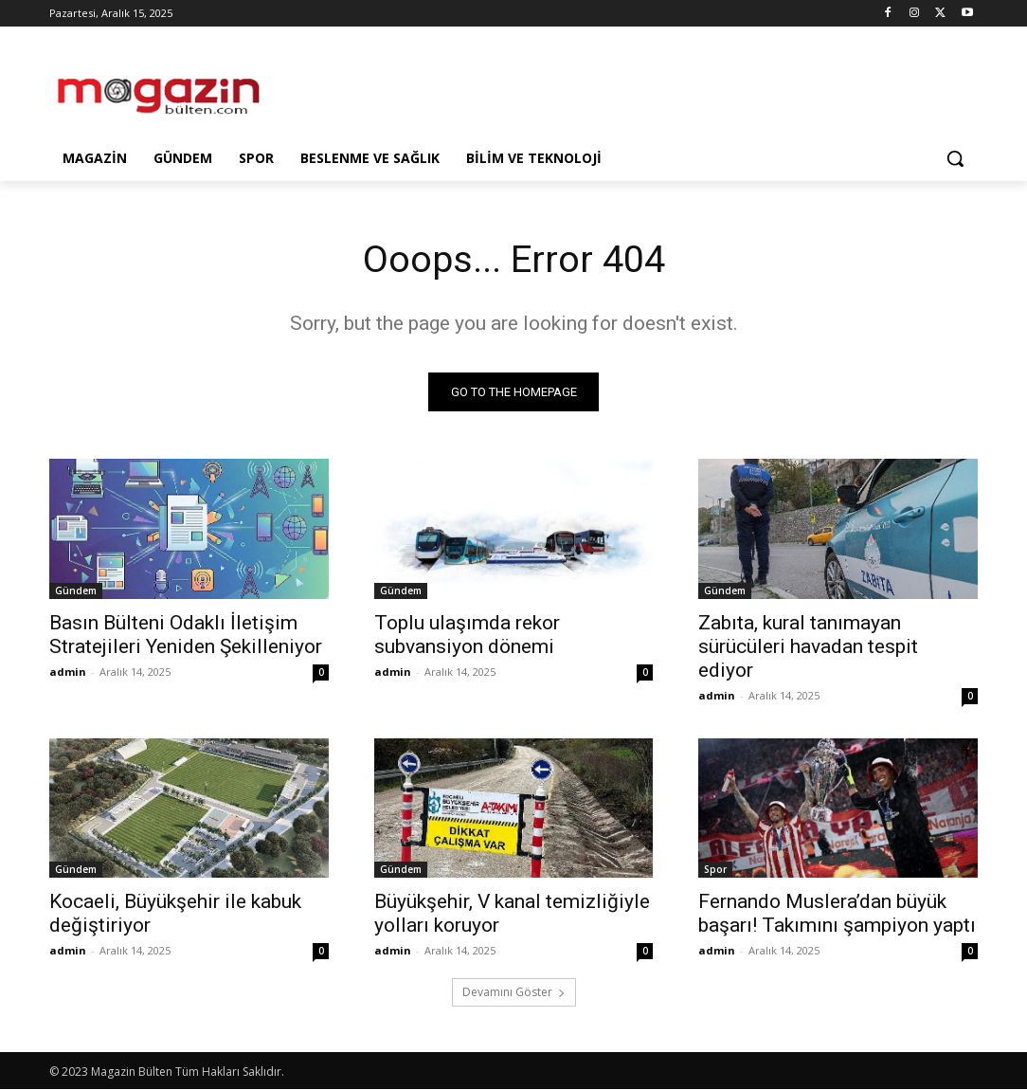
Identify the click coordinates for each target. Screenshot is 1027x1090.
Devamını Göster (514, 993)
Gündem (76, 590)
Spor (715, 870)
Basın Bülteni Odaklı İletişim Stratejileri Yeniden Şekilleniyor (185, 634)
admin (67, 671)
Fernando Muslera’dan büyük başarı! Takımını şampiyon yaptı (837, 914)
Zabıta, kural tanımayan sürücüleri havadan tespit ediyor (808, 646)
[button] (955, 158)
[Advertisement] (493, 87)
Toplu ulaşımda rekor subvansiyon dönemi (467, 634)
